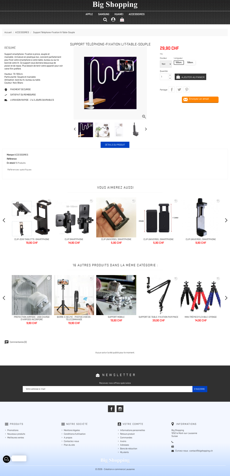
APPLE (89, 14)
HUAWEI (118, 14)
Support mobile (116, 317)
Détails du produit (115, 144)
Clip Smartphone (74, 239)
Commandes (126, 437)
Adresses (124, 445)
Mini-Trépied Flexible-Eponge (201, 317)
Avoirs (123, 441)
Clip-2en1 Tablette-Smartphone (31, 239)
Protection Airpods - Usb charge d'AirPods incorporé (32, 318)
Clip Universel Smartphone (116, 239)
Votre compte (133, 424)
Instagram (120, 408)
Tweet (179, 89)
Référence (12, 159)
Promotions (12, 430)
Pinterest (186, 89)
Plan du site (69, 445)
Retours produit (127, 434)
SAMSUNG (103, 14)
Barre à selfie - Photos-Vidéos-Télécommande (74, 318)
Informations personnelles (132, 430)
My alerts (124, 452)
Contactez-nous (71, 441)
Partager (171, 89)
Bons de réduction (128, 448)
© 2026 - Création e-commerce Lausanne (115, 469)
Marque (10, 154)
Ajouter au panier (193, 77)
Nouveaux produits (16, 434)
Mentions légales (72, 430)
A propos (68, 437)
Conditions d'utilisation (75, 434)
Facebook (111, 408)
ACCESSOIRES (136, 14)
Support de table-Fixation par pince (158, 317)
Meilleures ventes (15, 437)
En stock (11, 163)
